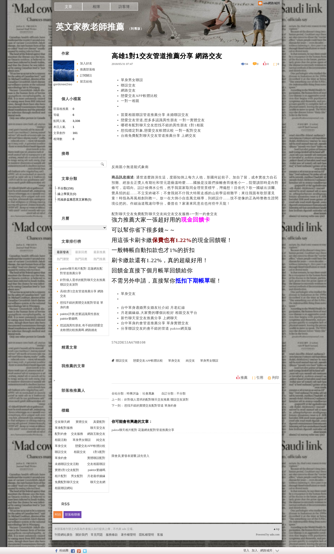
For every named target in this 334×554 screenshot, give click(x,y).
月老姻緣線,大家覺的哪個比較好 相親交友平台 (159, 313)
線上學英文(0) (67, 194)
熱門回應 (81, 259)
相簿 (96, 7)
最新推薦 (99, 252)
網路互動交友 (96, 434)
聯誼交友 (128, 85)
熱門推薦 (99, 259)
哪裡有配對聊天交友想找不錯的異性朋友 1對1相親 (162, 125)
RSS (58, 514)
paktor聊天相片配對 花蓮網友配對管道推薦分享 (143, 430)
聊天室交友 (97, 428)
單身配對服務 (64, 428)
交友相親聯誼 (96, 464)
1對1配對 (99, 452)
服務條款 (112, 534)
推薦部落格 (87, 69)
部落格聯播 (72, 514)
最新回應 (81, 252)
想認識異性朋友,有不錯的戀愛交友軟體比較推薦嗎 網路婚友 (81, 328)
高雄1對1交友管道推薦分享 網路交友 (81, 294)
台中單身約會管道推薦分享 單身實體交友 (155, 323)
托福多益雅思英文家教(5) (74, 199)
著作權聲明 (128, 534)
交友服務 (77, 434)
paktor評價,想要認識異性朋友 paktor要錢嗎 (80, 316)
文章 (68, 7)
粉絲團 (63, 550)
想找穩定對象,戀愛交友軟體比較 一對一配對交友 (161, 130)
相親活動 (61, 440)
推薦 (244, 377)
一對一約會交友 (205, 214)
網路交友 (128, 90)
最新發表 (63, 252)
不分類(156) (66, 188)
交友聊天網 (62, 421)
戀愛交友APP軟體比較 (139, 96)
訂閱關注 (86, 75)
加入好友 (86, 63)
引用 (259, 377)
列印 (275, 377)
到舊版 (136, 28)
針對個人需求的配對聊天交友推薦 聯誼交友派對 (156, 399)
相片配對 (61, 476)
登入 (246, 550)
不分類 (181, 393)
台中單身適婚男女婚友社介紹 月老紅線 (153, 307)
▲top (276, 529)
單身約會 (61, 458)
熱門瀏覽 (63, 259)
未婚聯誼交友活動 (67, 464)
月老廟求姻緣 (96, 476)
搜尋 (103, 164)
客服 (160, 534)
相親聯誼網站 (64, 488)
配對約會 (61, 434)
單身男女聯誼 (132, 80)
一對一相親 (130, 101)
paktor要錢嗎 (96, 470)
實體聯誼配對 (96, 458)
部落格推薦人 (73, 390)
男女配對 (77, 476)
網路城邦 (266, 550)
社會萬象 (148, 393)
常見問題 (97, 534)
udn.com (274, 534)
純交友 (169, 214)
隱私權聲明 (146, 534)
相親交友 (80, 452)
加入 (255, 550)
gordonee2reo (62, 84)
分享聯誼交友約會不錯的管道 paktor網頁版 (156, 328)
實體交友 (82, 421)
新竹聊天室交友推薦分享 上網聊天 (149, 318)
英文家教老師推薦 (90, 27)
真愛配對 (99, 421)
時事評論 (133, 393)
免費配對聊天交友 (149, 214)
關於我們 (82, 534)
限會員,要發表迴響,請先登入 (130, 456)
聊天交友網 (97, 482)
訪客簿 (124, 7)
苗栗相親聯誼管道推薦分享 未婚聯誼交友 (155, 115)
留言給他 (86, 81)
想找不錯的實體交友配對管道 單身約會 (150, 405)
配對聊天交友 (123, 214)
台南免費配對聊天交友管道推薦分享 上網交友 (158, 135)
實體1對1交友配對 (67, 470)
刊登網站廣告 (64, 534)
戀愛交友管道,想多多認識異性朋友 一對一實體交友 (163, 120)
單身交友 (128, 294)
